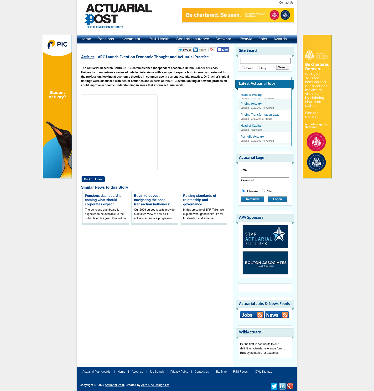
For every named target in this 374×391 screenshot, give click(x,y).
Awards (280, 39)
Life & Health (157, 39)
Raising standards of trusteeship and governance (199, 200)
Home (85, 39)
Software (223, 39)
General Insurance (192, 39)
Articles (87, 56)
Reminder (252, 199)
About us (137, 371)
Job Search (157, 371)
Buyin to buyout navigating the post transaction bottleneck (152, 200)
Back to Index (93, 179)
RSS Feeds (240, 371)
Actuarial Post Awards (97, 371)
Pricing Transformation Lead (260, 116)
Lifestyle (245, 39)
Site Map (221, 371)
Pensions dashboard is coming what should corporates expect (103, 200)
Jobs (263, 39)
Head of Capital (251, 127)
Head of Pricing (251, 94)
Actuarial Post (114, 385)
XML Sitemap (263, 371)
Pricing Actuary (251, 105)
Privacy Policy (179, 371)
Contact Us (286, 2)
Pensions (105, 39)
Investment (130, 39)
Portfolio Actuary (252, 138)
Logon (277, 199)
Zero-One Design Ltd (155, 385)
